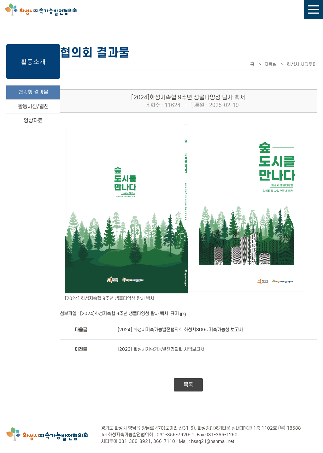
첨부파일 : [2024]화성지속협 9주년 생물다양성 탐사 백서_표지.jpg (123, 313)
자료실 (270, 64)
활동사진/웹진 (33, 106)
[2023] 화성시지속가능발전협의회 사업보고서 (161, 349)
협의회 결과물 (33, 92)
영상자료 (33, 120)
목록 (188, 384)
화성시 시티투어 (302, 64)
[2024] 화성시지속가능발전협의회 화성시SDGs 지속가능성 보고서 (180, 329)
